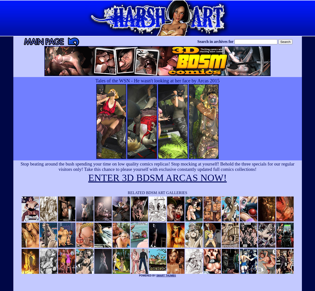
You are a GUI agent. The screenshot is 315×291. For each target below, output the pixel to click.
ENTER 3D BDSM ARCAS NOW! (157, 177)
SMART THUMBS (166, 275)
